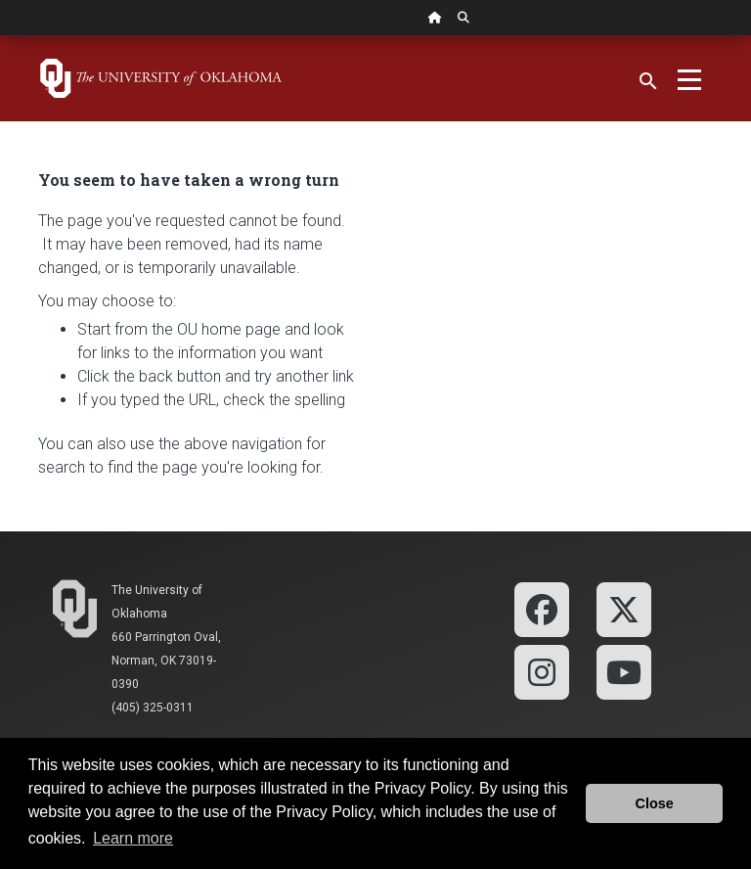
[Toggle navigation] (689, 78)
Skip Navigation (0, 35)
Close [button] (655, 803)
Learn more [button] (133, 838)
